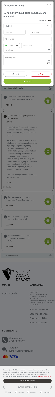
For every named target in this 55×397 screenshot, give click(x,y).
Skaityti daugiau (44, 376)
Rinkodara (45, 392)
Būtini (9, 392)
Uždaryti (15, 74)
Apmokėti (27, 81)
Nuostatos (32, 392)
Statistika (20, 392)
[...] (25, 50)
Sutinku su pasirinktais (27, 387)
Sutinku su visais (27, 381)
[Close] (50, 4)
